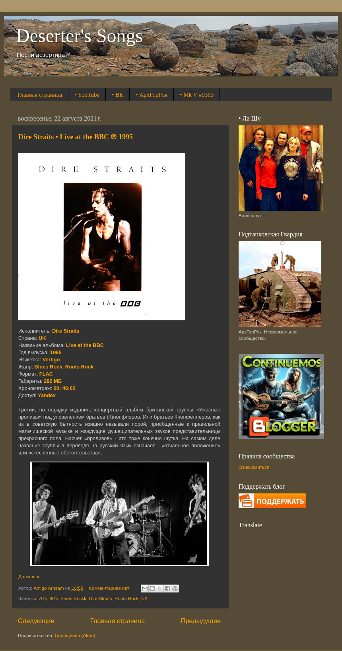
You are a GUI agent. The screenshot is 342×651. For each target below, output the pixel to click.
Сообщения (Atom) (75, 635)
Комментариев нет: (110, 588)
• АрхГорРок (151, 95)
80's (54, 598)
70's (43, 598)
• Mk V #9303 (197, 95)
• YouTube (86, 95)
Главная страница (39, 95)
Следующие (36, 620)
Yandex (47, 395)
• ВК (117, 95)
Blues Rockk (73, 598)
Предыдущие (201, 620)
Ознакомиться (254, 467)
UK (144, 598)
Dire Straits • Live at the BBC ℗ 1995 (75, 137)
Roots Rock (126, 598)
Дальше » (28, 576)
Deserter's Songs (79, 35)
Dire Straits (100, 598)
